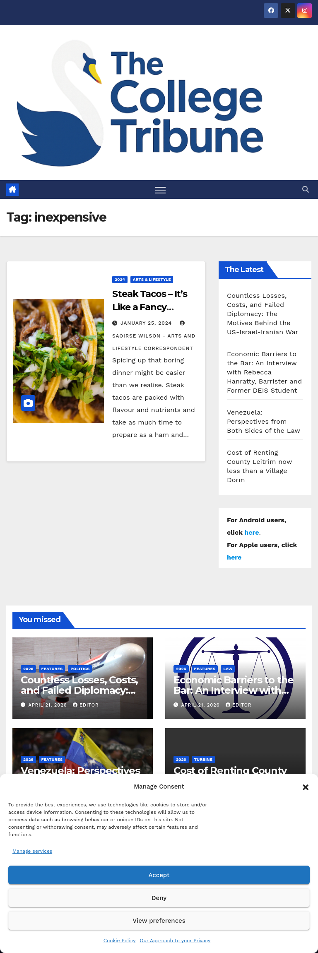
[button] (305, 786)
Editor (86, 705)
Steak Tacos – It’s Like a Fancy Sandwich (149, 307)
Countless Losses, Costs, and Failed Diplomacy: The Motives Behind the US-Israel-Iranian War (262, 314)
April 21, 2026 (49, 705)
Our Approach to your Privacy (175, 940)
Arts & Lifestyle (152, 279)
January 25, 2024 (147, 323)
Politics (79, 668)
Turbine (203, 759)
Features (52, 668)
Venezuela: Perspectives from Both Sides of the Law (263, 421)
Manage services (32, 851)
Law (227, 668)
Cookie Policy (120, 940)
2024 (120, 279)
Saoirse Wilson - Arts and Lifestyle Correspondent (153, 336)
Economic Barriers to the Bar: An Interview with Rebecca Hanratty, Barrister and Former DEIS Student (264, 372)
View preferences (158, 920)
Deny (159, 898)
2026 (28, 668)
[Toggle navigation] (160, 189)
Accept (158, 875)
